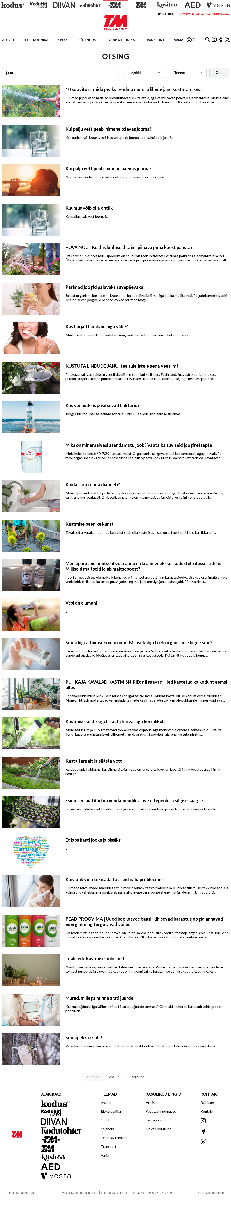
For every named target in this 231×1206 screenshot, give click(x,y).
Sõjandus (87, 40)
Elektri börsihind (158, 1129)
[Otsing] (207, 40)
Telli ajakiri (165, 14)
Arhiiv (150, 1102)
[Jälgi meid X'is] (227, 40)
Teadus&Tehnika (120, 40)
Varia (178, 40)
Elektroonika (36, 40)
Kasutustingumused (161, 1111)
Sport (63, 40)
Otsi (219, 73)
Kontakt (207, 1111)
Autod (8, 40)
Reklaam (207, 1102)
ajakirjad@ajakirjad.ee (114, 1193)
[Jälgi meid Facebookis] (220, 40)
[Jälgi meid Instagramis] (214, 40)
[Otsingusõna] (61, 73)
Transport (154, 40)
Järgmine (137, 1077)
